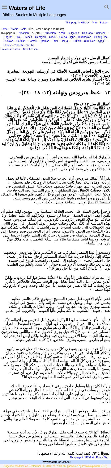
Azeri (62, 33)
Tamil (55, 41)
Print (94, 22)
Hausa (63, 37)
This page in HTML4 (77, 22)
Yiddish (18, 45)
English (8, 37)
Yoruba (30, 45)
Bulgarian (73, 33)
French (28, 37)
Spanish (44, 41)
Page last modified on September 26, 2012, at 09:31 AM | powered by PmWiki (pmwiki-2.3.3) (55, 466)
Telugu (65, 41)
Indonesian (84, 37)
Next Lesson (30, 49)
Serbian (20, 41)
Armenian (50, 33)
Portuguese (101, 37)
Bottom (104, 22)
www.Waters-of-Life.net (56, 461)
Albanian (24, 33)
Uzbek (7, 45)
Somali (33, 41)
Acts (23, 29)
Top (106, 457)
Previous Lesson (10, 49)
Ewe (18, 37)
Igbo (72, 37)
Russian (8, 41)
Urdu (101, 41)
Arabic (14, 29)
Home (4, 29)
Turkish (76, 41)
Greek (52, 37)
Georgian (40, 37)
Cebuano (87, 33)
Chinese (101, 33)
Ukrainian (89, 41)
